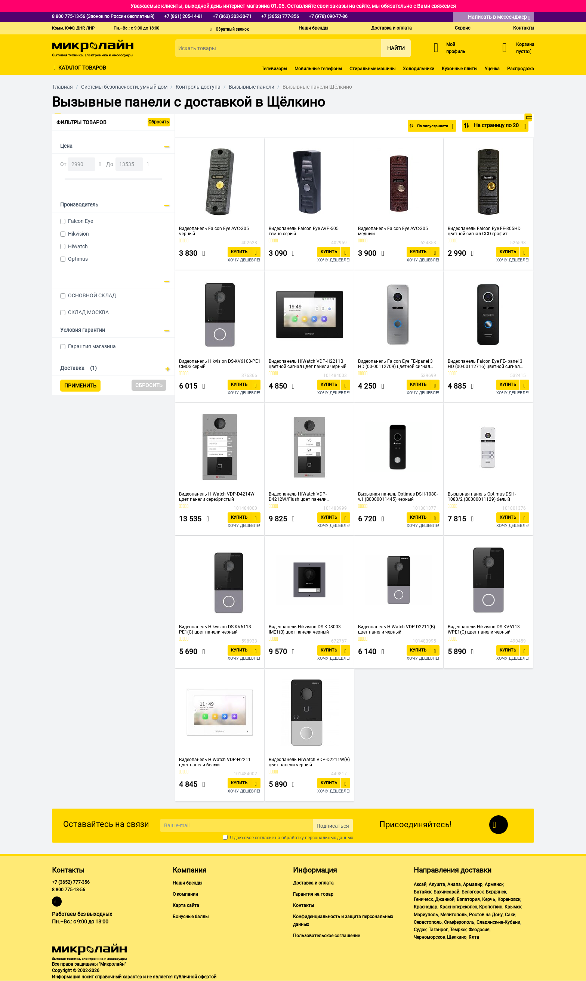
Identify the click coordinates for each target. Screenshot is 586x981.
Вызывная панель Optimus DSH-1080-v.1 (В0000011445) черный (398, 496)
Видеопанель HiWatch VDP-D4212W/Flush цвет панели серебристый (298, 496)
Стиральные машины (372, 68)
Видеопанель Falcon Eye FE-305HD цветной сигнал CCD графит (484, 231)
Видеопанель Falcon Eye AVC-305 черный (214, 231)
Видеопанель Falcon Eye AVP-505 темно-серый (304, 231)
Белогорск (473, 892)
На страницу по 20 (499, 126)
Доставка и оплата (391, 28)
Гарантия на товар (313, 894)
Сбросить (158, 122)
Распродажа (520, 68)
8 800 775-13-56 (68, 889)
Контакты (523, 28)
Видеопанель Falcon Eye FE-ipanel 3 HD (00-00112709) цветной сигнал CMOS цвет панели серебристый (395, 364)
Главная (63, 87)
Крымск (513, 907)
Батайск (422, 892)
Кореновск (508, 899)
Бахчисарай (446, 892)
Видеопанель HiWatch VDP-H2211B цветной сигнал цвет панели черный (307, 364)
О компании (185, 894)
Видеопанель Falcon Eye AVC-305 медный (393, 231)
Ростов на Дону (486, 914)
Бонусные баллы (191, 916)
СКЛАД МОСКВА (88, 312)
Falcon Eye (80, 221)
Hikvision (78, 234)
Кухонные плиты (459, 68)
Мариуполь (426, 914)
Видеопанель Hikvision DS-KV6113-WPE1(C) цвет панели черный (484, 629)
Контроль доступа (198, 87)
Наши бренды (313, 28)
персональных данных (329, 837)
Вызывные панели (251, 87)
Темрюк (458, 929)
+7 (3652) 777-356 (71, 882)
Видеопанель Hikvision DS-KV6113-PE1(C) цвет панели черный (215, 629)
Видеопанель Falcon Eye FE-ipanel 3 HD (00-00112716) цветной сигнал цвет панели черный (485, 364)
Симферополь (459, 922)
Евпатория (468, 899)
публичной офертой (195, 977)
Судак (420, 929)
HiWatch (78, 246)
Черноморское (429, 937)
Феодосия (479, 929)
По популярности (429, 126)
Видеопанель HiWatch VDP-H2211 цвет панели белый (215, 762)
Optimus (78, 259)
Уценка (492, 68)
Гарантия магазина (92, 346)
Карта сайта (186, 905)
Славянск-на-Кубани (498, 922)
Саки (510, 914)
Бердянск (496, 892)
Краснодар (425, 907)
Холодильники (418, 68)
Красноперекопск (458, 907)
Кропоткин (490, 907)
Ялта (474, 937)
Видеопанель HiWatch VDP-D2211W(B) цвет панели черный (309, 762)
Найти (396, 48)
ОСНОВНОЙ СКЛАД (92, 295)
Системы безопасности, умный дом (124, 87)
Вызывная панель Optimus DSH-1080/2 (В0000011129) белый (482, 496)
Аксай (420, 884)
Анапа (454, 884)
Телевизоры (274, 68)
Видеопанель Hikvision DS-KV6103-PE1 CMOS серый (219, 364)
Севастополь (428, 922)
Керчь (488, 899)
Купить (239, 251)
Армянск (494, 884)
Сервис (462, 28)
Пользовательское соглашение (326, 935)
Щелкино (456, 937)
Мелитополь (453, 914)
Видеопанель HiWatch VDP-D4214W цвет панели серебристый (217, 496)
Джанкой (444, 899)
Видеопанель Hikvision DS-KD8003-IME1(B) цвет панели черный (305, 629)
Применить (80, 386)
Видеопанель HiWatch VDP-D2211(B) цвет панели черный (396, 629)
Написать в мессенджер (499, 17)
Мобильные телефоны (318, 68)
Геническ (423, 899)
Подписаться (333, 826)
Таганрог (438, 929)
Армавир (472, 884)
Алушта (437, 884)
